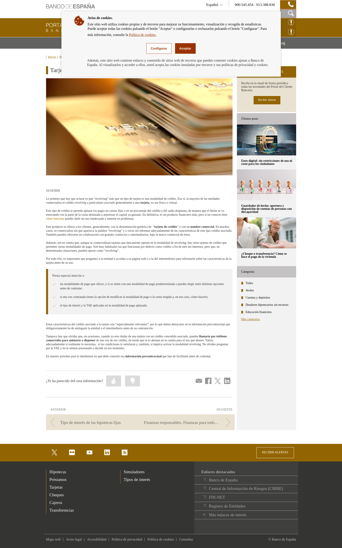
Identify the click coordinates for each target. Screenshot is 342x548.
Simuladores (134, 472)
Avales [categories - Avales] (250, 290)
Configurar (159, 48)
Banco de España (223, 480)
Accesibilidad (96, 539)
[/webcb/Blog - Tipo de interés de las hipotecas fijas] (92, 422)
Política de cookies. (142, 35)
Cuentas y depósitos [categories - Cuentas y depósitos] (258, 297)
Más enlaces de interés (227, 514)
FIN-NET (217, 497)
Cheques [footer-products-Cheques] (57, 495)
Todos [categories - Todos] (249, 283)
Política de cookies (160, 539)
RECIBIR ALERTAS (275, 452)
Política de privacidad (127, 539)
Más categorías (250, 319)
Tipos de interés (137, 479)
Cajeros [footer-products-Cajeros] (56, 502)
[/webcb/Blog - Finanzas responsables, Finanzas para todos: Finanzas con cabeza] (188, 422)
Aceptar (185, 48)
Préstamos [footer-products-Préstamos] (58, 479)
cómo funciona (55, 218)
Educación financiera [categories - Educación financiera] (259, 312)
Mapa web (53, 539)
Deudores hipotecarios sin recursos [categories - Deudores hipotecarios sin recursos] (267, 304)
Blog (286, 44)
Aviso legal (74, 539)
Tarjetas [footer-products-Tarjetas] (56, 487)
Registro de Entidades (227, 506)
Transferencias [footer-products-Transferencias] (62, 510)
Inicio (52, 57)
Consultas (186, 539)
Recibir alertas (267, 99)
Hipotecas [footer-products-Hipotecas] (58, 472)
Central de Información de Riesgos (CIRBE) (246, 488)
